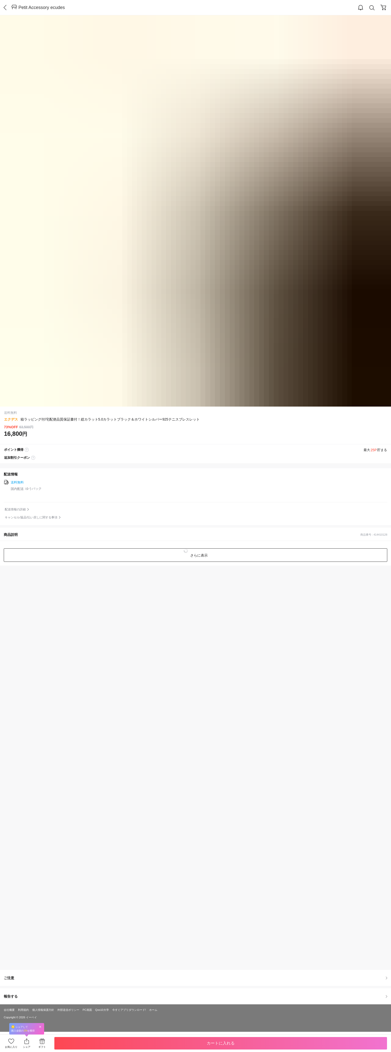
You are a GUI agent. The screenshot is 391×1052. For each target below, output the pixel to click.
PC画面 (87, 1009)
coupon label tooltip (33, 457)
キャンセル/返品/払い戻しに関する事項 (31, 517)
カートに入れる (221, 1043)
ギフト (42, 1047)
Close (40, 1026)
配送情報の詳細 (15, 509)
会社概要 (9, 1009)
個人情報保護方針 (43, 1009)
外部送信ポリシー (68, 1009)
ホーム (153, 1009)
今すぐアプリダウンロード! (129, 1009)
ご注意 (195, 978)
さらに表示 (198, 555)
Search (372, 7)
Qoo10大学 (102, 1009)
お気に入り (11, 1047)
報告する (195, 996)
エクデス (11, 419)
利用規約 (23, 1009)
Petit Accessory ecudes (41, 7)
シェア (26, 1047)
